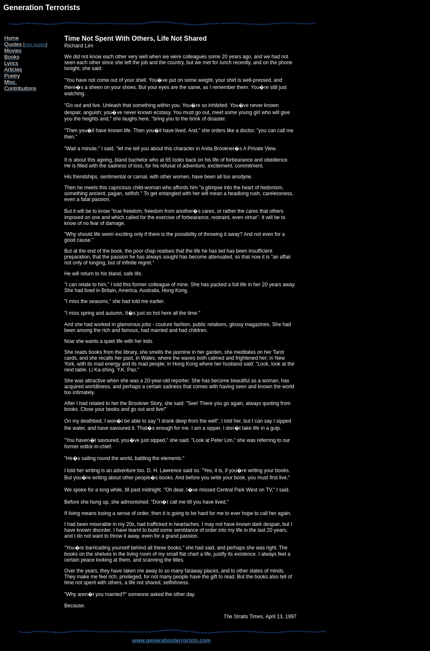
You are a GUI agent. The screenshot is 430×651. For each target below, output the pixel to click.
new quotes (35, 44)
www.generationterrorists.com (171, 640)
